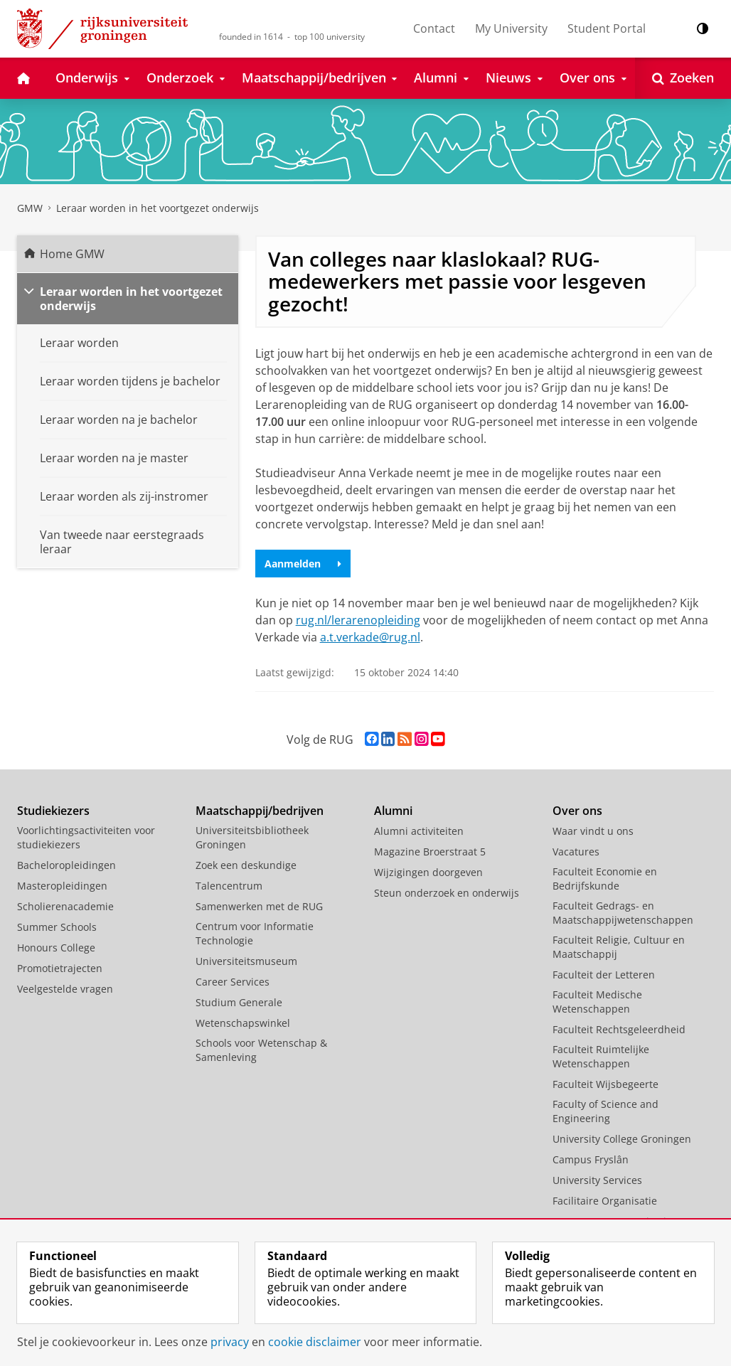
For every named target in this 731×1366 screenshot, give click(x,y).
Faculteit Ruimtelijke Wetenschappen (601, 1056)
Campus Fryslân (591, 1159)
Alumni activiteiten (419, 831)
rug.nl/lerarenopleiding (358, 620)
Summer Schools (57, 927)
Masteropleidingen (62, 885)
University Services (597, 1180)
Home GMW (72, 254)
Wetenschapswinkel (243, 1023)
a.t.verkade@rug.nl (370, 637)
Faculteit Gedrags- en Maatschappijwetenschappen (623, 913)
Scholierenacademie (65, 906)
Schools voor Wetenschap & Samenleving (261, 1050)
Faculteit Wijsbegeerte (605, 1084)
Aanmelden (303, 563)
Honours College (56, 947)
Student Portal (606, 28)
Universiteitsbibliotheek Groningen (252, 837)
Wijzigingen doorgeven (428, 872)
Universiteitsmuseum (246, 961)
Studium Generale (239, 1002)
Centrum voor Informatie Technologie (255, 933)
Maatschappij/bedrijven (260, 811)
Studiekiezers (53, 811)
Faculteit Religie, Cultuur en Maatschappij (619, 947)
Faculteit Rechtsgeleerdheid (619, 1029)
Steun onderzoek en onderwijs (446, 893)
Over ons (577, 811)
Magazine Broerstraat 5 (430, 851)
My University (511, 28)
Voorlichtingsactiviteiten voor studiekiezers (86, 837)
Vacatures (576, 851)
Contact (434, 28)
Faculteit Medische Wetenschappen (597, 1001)
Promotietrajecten (59, 968)
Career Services (233, 981)
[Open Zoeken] (683, 78)
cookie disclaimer (314, 1342)
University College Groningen (622, 1139)
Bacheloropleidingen (66, 865)
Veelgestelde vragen (65, 989)
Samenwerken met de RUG (259, 906)
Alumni (393, 811)
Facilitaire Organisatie (605, 1200)
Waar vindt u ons (593, 831)
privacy (229, 1342)
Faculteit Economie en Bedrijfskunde (605, 878)
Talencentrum (229, 885)
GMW (30, 208)
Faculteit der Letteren (604, 974)
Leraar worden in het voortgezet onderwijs (157, 208)
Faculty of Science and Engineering (605, 1111)
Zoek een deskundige (246, 865)
